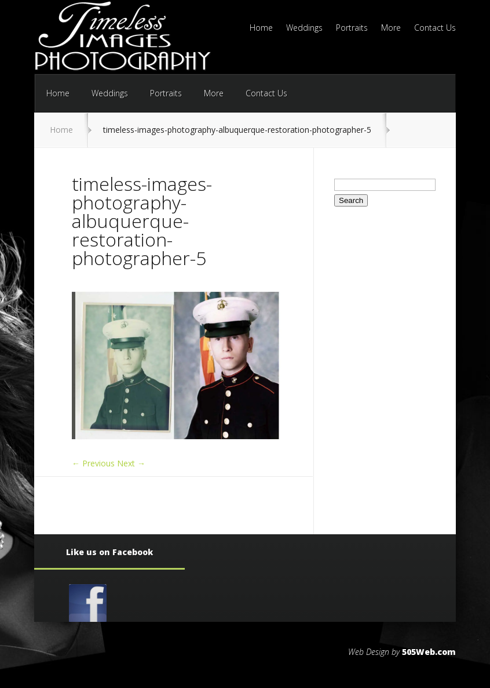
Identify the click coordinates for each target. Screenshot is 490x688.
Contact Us (435, 28)
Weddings (304, 28)
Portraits (352, 28)
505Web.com (429, 651)
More (391, 28)
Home (261, 28)
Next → (131, 463)
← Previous (93, 463)
